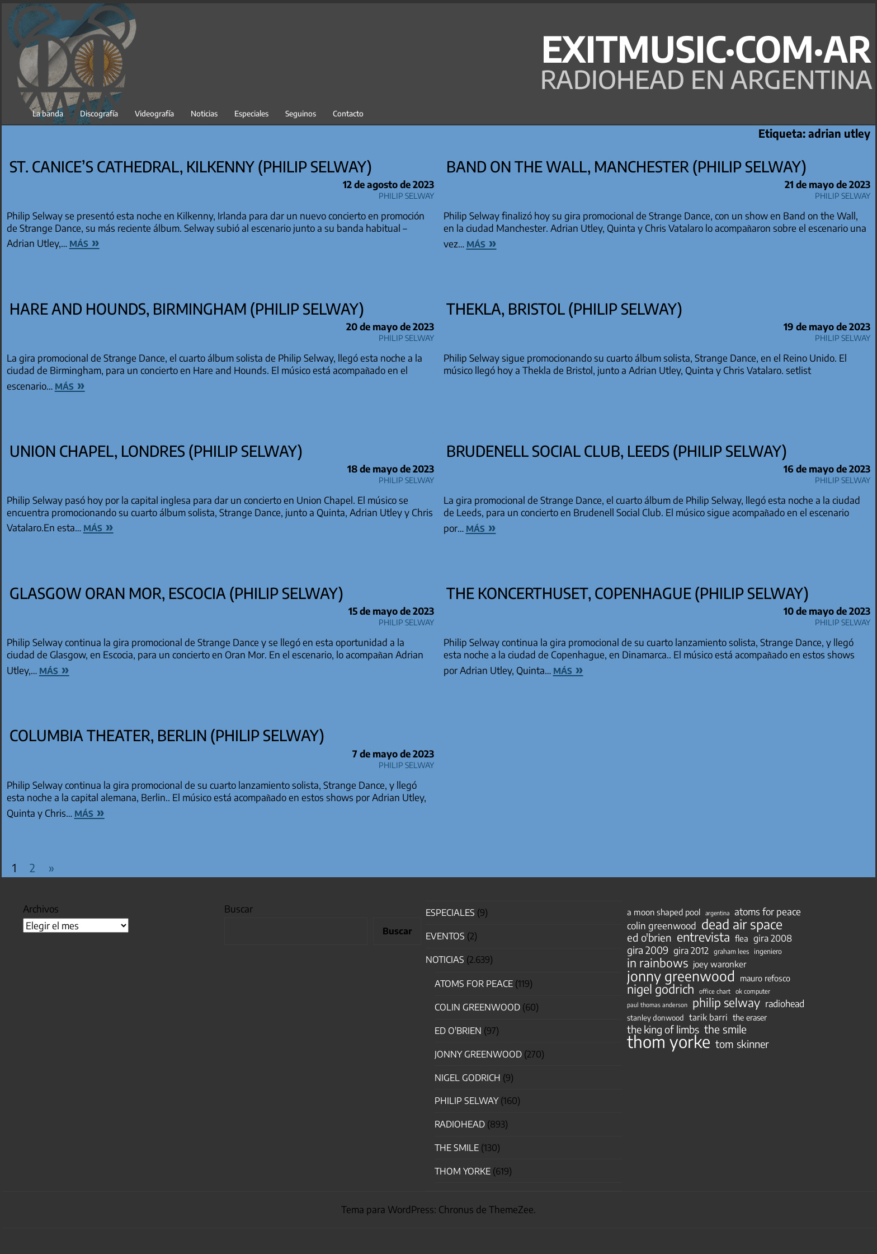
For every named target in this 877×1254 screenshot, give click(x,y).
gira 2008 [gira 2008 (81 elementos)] (772, 938)
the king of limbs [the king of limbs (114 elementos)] (663, 1029)
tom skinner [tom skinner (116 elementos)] (742, 1044)
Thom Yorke (463, 1171)
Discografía (99, 113)
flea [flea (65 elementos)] (741, 938)
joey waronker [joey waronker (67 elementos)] (719, 963)
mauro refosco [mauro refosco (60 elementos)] (765, 978)
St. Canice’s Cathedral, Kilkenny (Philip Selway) (191, 166)
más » (84, 242)
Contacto (348, 113)
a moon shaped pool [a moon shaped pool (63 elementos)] (663, 912)
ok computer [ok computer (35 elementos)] (752, 991)
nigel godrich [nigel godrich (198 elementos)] (660, 989)
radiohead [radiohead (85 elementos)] (784, 1003)
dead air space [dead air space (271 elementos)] (741, 924)
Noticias (204, 113)
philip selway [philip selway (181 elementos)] (726, 1002)
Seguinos (300, 113)
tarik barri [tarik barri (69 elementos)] (708, 1017)
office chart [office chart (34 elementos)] (714, 991)
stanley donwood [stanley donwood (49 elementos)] (655, 1017)
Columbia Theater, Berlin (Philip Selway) (167, 735)
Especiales (251, 113)
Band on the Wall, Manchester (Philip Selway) (626, 166)
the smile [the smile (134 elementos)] (725, 1029)
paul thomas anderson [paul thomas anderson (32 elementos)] (657, 1004)
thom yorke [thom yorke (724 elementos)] (668, 1041)
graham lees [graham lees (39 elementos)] (731, 951)
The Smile (457, 1147)
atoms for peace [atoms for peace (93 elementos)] (767, 911)
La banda (47, 113)
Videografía (154, 113)
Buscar (238, 908)
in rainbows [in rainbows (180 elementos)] (657, 962)
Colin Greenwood (477, 1007)
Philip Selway (406, 194)
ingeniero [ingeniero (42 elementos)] (768, 951)
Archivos (41, 908)
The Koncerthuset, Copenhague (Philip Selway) (627, 592)
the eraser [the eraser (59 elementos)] (750, 1017)
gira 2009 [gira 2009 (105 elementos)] (647, 950)
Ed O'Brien (458, 1030)
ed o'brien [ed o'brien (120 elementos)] (649, 937)
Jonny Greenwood (478, 1054)
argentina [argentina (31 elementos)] (717, 912)
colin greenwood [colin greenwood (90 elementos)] (661, 926)
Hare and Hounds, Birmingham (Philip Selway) (187, 308)
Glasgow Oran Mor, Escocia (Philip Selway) (176, 592)
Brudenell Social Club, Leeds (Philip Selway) (616, 450)
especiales (450, 912)
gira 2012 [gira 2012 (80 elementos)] (691, 950)
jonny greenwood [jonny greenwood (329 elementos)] (681, 975)
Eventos (445, 936)
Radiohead (460, 1124)
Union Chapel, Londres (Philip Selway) (156, 450)
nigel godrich (468, 1077)
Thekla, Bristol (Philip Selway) (564, 308)
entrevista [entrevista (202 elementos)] (703, 937)
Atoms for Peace (474, 983)
